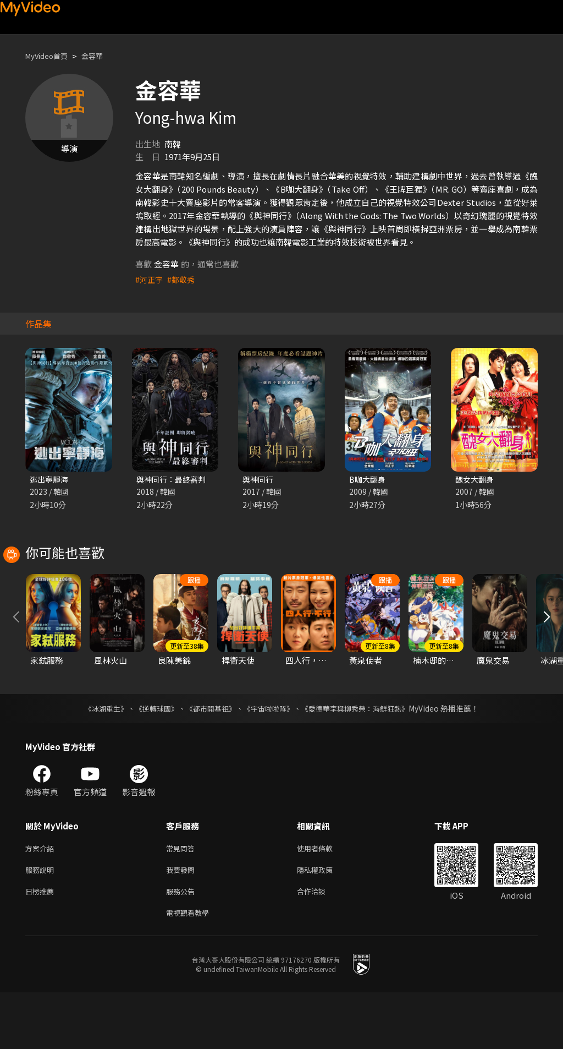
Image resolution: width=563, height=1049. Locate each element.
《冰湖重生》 (96, 758)
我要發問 (182, 922)
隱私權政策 (324, 922)
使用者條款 (324, 899)
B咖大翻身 (368, 479)
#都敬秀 (183, 279)
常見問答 (182, 899)
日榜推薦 (41, 945)
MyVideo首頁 (50, 56)
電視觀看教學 (191, 968)
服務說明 (41, 922)
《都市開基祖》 (208, 758)
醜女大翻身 (475, 479)
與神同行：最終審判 (173, 479)
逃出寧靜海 (50, 479)
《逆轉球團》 (150, 758)
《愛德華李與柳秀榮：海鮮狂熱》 (362, 758)
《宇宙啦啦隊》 (269, 758)
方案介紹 (41, 899)
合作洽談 (319, 945)
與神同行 (258, 479)
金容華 (101, 56)
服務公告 (182, 945)
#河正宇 (149, 279)
